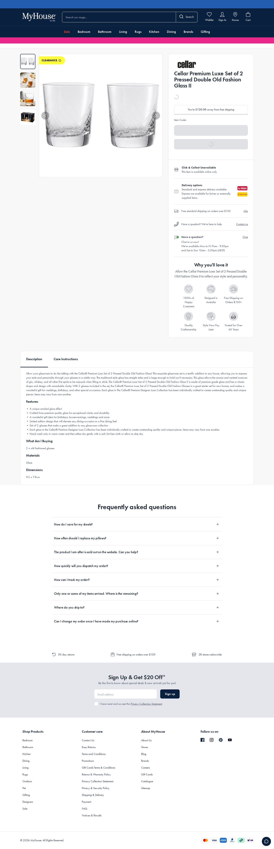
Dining (171, 32)
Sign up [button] (170, 694)
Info (246, 211)
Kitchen (154, 32)
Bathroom (105, 32)
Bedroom (84, 32)
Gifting (205, 32)
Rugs (138, 32)
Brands (188, 32)
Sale (67, 32)
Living (123, 32)
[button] (45, 116)
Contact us (242, 224)
